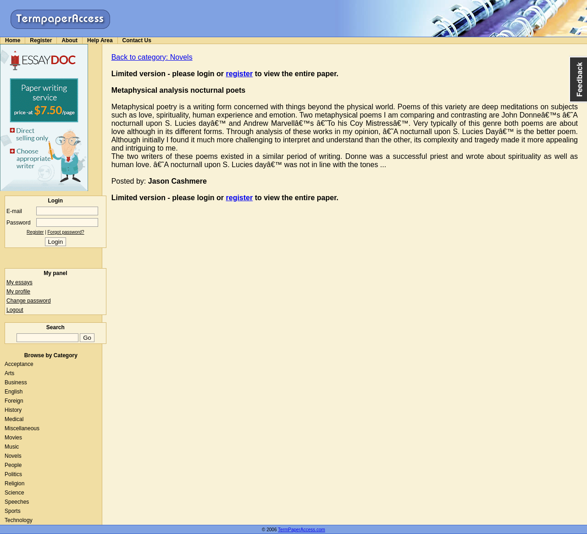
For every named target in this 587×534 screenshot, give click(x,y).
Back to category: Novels (152, 57)
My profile (18, 291)
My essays (19, 282)
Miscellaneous (22, 428)
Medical (14, 419)
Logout (14, 310)
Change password (28, 301)
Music (12, 447)
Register (41, 40)
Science (14, 492)
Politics (13, 474)
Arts (9, 373)
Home (12, 40)
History (13, 410)
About (69, 40)
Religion (14, 483)
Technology (19, 520)
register (239, 74)
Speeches (17, 502)
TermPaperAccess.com (301, 529)
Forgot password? (66, 232)
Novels (13, 456)
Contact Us (136, 40)
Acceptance (19, 364)
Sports (13, 511)
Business (16, 382)
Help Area (100, 40)
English (13, 391)
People (13, 465)
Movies (13, 437)
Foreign (14, 401)
